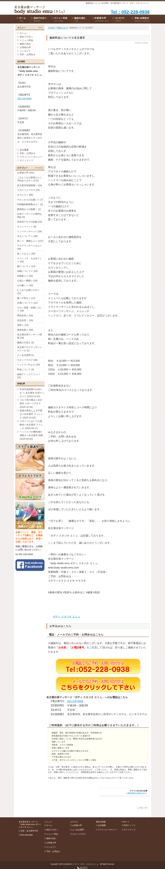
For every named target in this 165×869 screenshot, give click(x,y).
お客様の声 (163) (25, 172)
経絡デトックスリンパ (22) (28, 376)
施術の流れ (25, 44)
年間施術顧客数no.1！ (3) (30, 204)
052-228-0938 (75, 701)
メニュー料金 (26, 40)
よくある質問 (78, 830)
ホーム (23, 33)
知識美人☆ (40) (25, 276)
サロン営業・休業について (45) (29, 309)
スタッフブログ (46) (27, 360)
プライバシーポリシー (31, 157)
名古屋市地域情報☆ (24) (29, 185)
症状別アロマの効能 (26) (29, 221)
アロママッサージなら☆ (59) (29, 247)
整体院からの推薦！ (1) (29, 209)
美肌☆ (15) (23, 325)
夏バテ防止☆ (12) (26, 298)
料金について (62, 28)
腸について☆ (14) (26, 266)
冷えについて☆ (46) (27, 236)
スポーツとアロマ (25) (28, 190)
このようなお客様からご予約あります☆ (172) (29, 179)
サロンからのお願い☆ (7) (30, 199)
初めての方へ (26, 36)
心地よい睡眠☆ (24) (27, 280)
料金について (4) (25, 369)
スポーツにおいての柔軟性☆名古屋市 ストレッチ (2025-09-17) (31, 425)
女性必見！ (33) (25, 320)
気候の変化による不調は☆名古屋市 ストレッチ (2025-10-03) (31, 414)
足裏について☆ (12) (27, 302)
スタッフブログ (79, 834)
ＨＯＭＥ (51, 28)
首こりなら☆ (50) (26, 253)
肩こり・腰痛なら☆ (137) (30, 241)
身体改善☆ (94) (25, 330)
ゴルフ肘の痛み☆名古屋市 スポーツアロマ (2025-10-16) (31, 403)
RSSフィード (130, 825)
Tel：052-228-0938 (130, 12)
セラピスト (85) (25, 195)
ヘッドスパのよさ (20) (28, 364)
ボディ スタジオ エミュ (66, 616)
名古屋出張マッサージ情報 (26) (29, 336)
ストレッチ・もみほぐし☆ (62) (29, 260)
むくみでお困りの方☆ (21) (28, 292)
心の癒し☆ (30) (25, 285)
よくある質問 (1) (25, 355)
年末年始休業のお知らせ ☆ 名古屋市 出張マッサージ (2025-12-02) (32, 393)
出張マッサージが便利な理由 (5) (29, 215)
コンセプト (25, 51)
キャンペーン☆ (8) (26, 226)
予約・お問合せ (27, 54)
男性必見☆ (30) (25, 315)
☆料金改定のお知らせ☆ (136, 793)
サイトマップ (26, 160)
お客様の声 (25, 47)
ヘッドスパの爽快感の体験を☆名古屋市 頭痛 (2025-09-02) (31, 435)
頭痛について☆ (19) (27, 271)
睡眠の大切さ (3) (25, 342)
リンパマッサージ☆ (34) (29, 231)
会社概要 (24, 149)
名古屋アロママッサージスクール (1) (29, 349)
